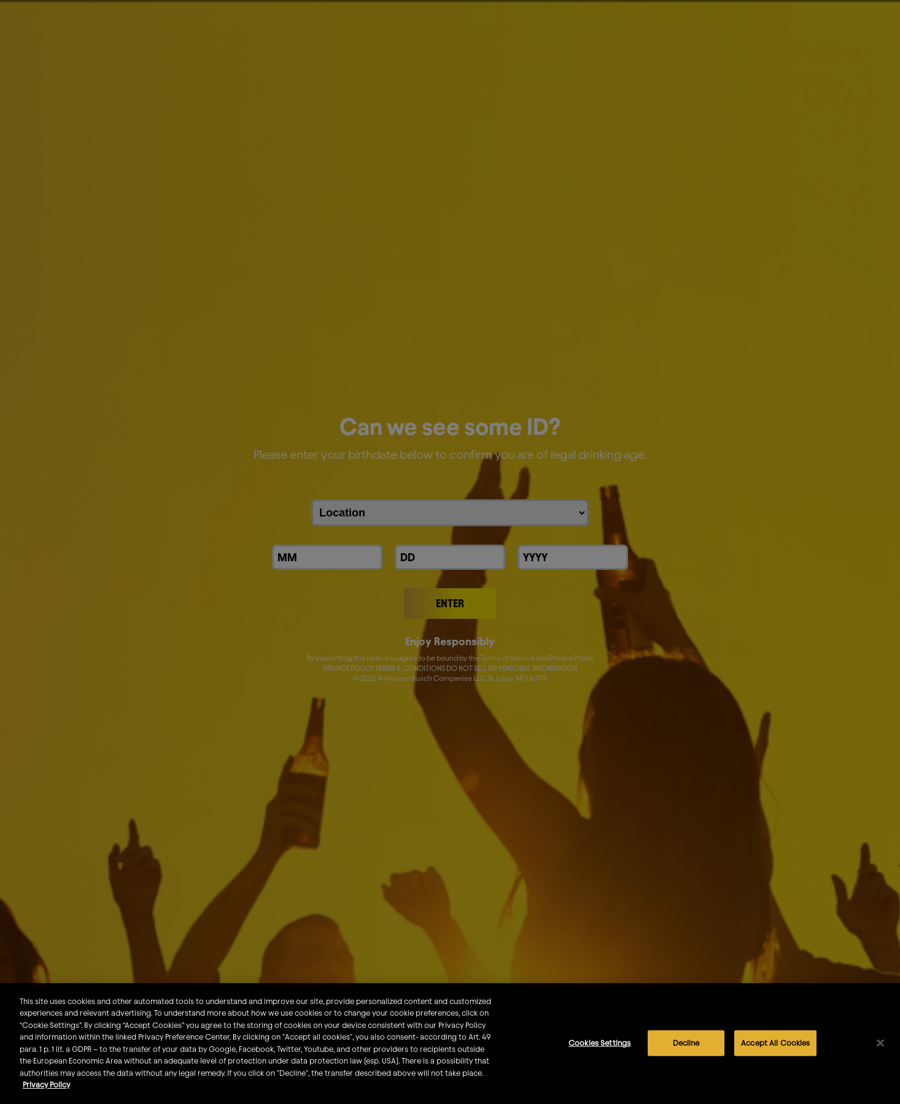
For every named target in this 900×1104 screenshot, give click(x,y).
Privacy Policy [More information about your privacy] (46, 1093)
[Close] (880, 1051)
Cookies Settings (599, 1051)
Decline (686, 1051)
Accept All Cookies (775, 1051)
